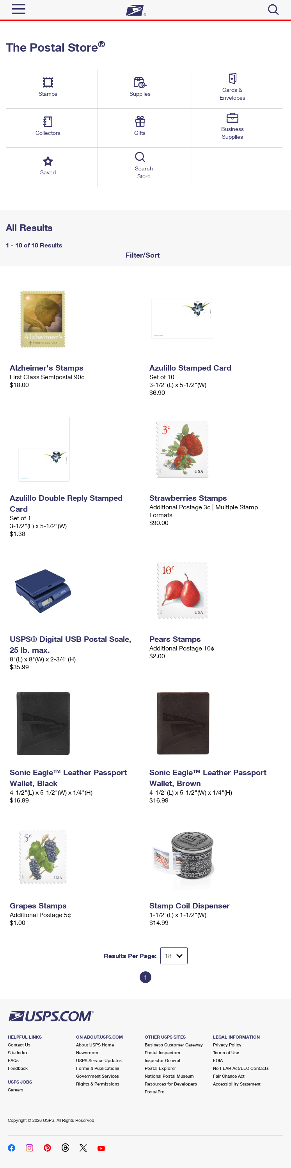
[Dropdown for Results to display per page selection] (174, 955)
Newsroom (87, 1052)
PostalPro (155, 1091)
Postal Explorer (160, 1068)
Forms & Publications (97, 1068)
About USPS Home (95, 1044)
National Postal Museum (169, 1075)
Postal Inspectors (162, 1052)
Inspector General (162, 1060)
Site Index (18, 1052)
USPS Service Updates (99, 1060)
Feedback (18, 1068)
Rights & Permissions (97, 1083)
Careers (15, 1089)
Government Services (97, 1075)
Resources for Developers (171, 1083)
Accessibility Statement (237, 1083)
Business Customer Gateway (174, 1044)
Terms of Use (226, 1052)
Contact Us (19, 1044)
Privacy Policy (227, 1044)
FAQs (13, 1060)
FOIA (218, 1060)
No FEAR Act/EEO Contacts (241, 1068)
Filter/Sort (142, 255)
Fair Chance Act (229, 1075)
